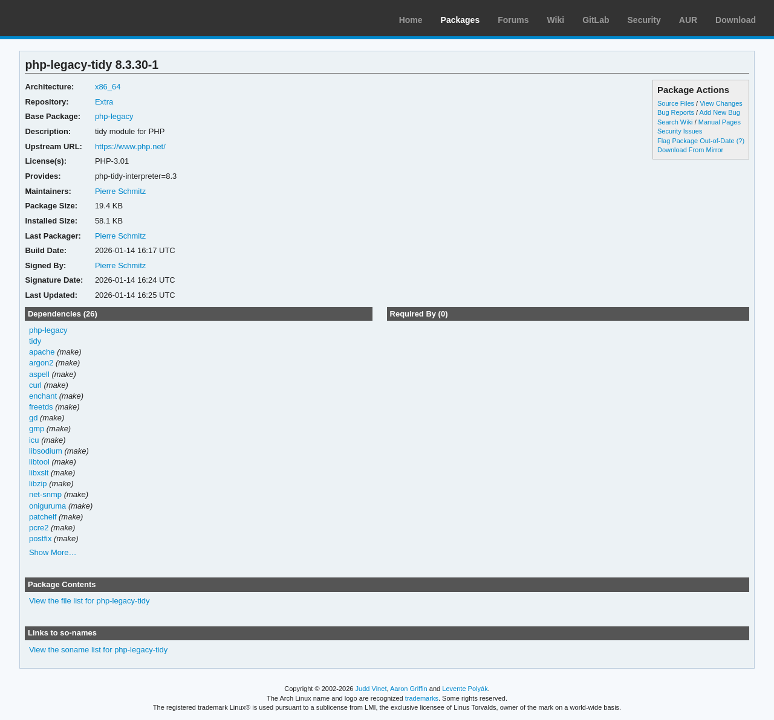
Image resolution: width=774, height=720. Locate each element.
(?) (740, 140)
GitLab (595, 20)
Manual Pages (719, 122)
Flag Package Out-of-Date (696, 140)
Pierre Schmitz (120, 191)
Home (411, 20)
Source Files (675, 103)
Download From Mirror (690, 149)
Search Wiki (675, 122)
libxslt (38, 472)
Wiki (556, 20)
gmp (36, 428)
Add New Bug (720, 112)
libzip (38, 483)
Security (644, 20)
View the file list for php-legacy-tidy (89, 600)
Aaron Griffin (409, 688)
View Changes (721, 103)
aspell (39, 374)
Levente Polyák (464, 688)
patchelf (42, 516)
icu (34, 440)
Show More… (53, 552)
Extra (104, 101)
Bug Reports (675, 112)
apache (42, 351)
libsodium (45, 450)
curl (35, 385)
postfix (40, 538)
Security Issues (679, 131)
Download (735, 20)
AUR (688, 20)
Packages (460, 20)
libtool (39, 461)
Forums (513, 20)
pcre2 (38, 527)
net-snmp (45, 494)
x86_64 (108, 86)
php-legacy (114, 116)
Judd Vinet (371, 688)
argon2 (41, 362)
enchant (43, 395)
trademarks (421, 698)
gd (33, 417)
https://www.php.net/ (130, 146)
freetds (41, 406)
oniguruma (47, 505)
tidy (35, 341)
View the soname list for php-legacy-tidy (98, 649)
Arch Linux (66, 18)
